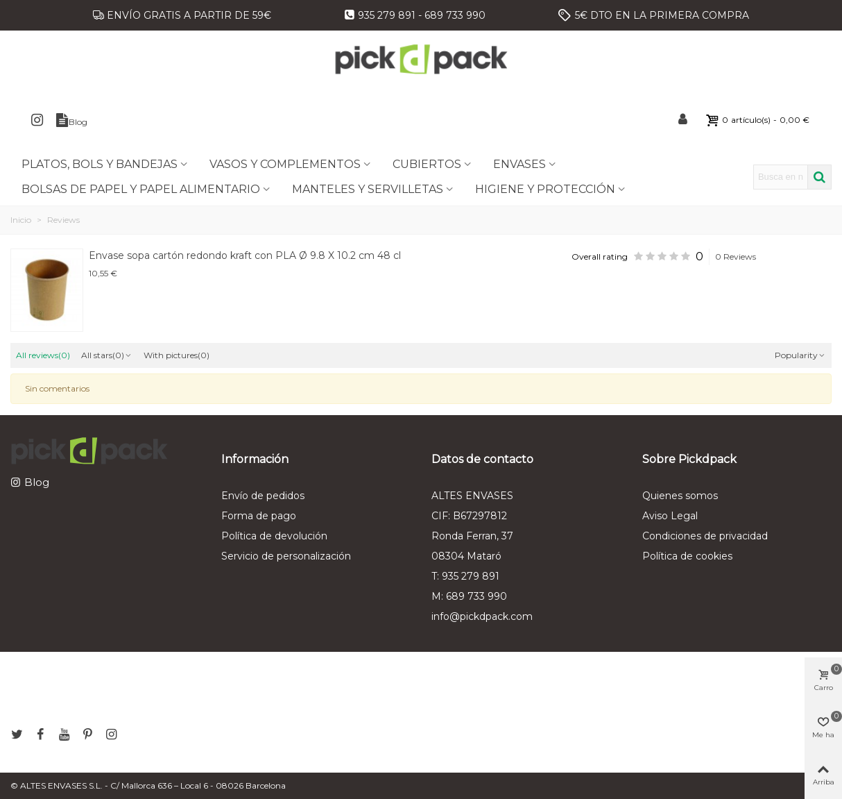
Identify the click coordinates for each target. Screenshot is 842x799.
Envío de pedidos (262, 495)
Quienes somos (680, 495)
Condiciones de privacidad (705, 536)
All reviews (43, 355)
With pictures (176, 355)
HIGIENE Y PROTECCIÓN (545, 189)
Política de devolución (274, 536)
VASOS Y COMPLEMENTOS (285, 164)
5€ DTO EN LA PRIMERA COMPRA (662, 15)
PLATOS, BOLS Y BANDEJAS (100, 164)
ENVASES (519, 164)
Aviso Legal (670, 516)
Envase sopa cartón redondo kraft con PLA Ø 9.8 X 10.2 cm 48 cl (245, 255)
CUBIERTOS (427, 164)
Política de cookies (687, 556)
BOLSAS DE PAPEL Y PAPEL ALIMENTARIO (141, 189)
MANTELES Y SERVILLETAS (367, 189)
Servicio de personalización (286, 556)
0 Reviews (735, 256)
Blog (36, 482)
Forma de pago (258, 516)
